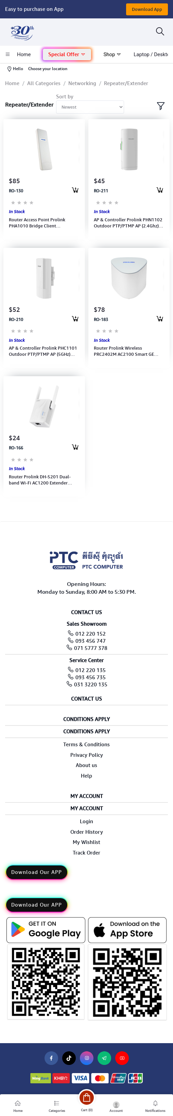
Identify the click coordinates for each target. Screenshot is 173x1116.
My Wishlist (86, 842)
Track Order (86, 852)
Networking (82, 83)
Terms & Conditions (86, 744)
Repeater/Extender (126, 83)
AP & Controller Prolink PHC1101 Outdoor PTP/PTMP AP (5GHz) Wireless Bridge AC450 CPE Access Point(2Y (44, 351)
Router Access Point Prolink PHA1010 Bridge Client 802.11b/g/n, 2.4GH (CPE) (37, 223)
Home (12, 83)
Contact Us (86, 699)
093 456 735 (90, 677)
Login (86, 821)
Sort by (64, 96)
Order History (86, 832)
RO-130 (16, 191)
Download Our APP (36, 872)
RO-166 (16, 448)
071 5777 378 (90, 648)
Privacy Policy (86, 755)
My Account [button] (86, 796)
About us (86, 765)
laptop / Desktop (153, 54)
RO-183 (101, 319)
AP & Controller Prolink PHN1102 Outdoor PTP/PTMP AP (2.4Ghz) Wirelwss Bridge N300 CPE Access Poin (128, 223)
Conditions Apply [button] (86, 719)
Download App (147, 9)
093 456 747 (90, 641)
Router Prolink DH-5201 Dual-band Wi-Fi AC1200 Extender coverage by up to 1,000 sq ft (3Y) (43, 480)
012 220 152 (90, 634)
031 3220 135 (90, 684)
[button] (67, 54)
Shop (112, 54)
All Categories (43, 83)
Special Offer (67, 54)
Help (86, 775)
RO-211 (101, 191)
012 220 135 (90, 670)
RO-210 (16, 319)
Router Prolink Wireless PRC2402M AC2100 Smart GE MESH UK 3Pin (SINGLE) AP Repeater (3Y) (124, 351)
